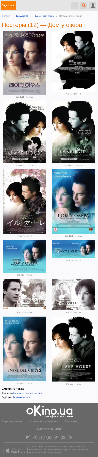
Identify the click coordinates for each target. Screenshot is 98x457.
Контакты (71, 421)
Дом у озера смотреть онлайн (27, 393)
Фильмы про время (22, 397)
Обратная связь (12, 421)
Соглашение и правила (43, 421)
